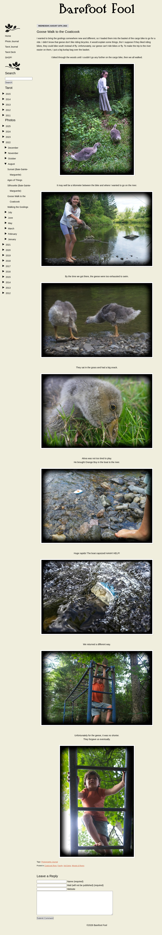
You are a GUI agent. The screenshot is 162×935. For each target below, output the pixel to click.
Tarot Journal (11, 46)
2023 (8, 137)
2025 (8, 126)
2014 (8, 99)
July (10, 212)
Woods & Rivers (78, 866)
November (13, 153)
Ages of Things (14, 180)
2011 (8, 115)
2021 (8, 244)
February (12, 234)
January (12, 239)
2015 (8, 94)
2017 (8, 266)
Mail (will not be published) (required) (85, 885)
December (13, 148)
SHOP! (8, 57)
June (10, 218)
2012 (8, 110)
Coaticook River (50, 866)
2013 (8, 104)
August (11, 164)
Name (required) (75, 881)
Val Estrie (67, 866)
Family (60, 866)
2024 (8, 131)
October (12, 158)
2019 (8, 255)
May (10, 223)
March (11, 228)
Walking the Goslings (17, 207)
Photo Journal (12, 41)
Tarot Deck (10, 52)
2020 (8, 250)
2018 (8, 261)
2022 (8, 142)
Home (8, 36)
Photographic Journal (49, 862)
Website (71, 889)
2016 (8, 271)
